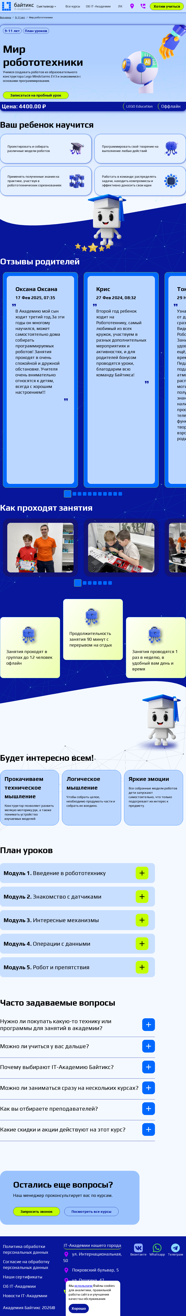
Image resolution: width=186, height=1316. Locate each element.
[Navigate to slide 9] (110, 493)
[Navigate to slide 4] (84, 493)
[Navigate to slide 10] (115, 493)
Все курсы (5, 17)
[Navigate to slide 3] (79, 493)
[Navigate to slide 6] (94, 493)
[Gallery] (93, 385)
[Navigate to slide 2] (74, 493)
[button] (77, 873)
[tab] (72, 6)
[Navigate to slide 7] (99, 493)
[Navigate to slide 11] (120, 493)
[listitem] (33, 1249)
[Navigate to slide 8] (105, 493)
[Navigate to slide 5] (89, 493)
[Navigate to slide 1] (67, 493)
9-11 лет (20, 17)
